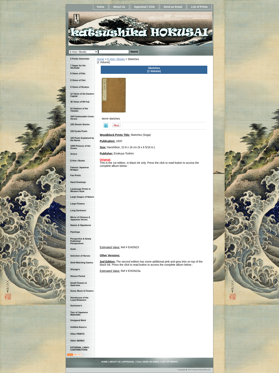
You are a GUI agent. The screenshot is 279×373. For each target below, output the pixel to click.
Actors (73, 154)
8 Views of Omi (77, 80)
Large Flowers (77, 203)
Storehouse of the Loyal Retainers (79, 298)
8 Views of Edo (77, 73)
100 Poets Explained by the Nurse (82, 139)
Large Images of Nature (82, 197)
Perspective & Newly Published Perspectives (80, 241)
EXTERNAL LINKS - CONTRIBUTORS (80, 348)
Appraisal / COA (144, 6)
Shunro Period (77, 276)
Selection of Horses (80, 256)
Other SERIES (77, 340)
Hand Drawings (78, 182)
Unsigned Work (78, 320)
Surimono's (76, 305)
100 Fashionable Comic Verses (82, 117)
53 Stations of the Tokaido (79, 109)
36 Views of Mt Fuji (79, 102)
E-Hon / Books (116, 59)
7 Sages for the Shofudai (78, 66)
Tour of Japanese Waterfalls (79, 313)
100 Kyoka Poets (78, 131)
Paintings (75, 232)
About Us (119, 6)
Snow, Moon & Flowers (82, 291)
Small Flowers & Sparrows (78, 284)
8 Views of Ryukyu (79, 87)
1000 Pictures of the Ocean (80, 147)
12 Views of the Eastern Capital (82, 95)
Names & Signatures (80, 225)
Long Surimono (78, 210)
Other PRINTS (77, 334)
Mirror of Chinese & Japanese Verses (80, 218)
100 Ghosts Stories (80, 124)
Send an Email (173, 6)
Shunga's (75, 269)
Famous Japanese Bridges (79, 168)
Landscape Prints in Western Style (80, 190)
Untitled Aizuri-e (78, 327)
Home (100, 59)
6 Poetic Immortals (79, 59)
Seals (73, 249)
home (100, 6)
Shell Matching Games (81, 262)
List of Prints (199, 6)
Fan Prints (75, 175)
